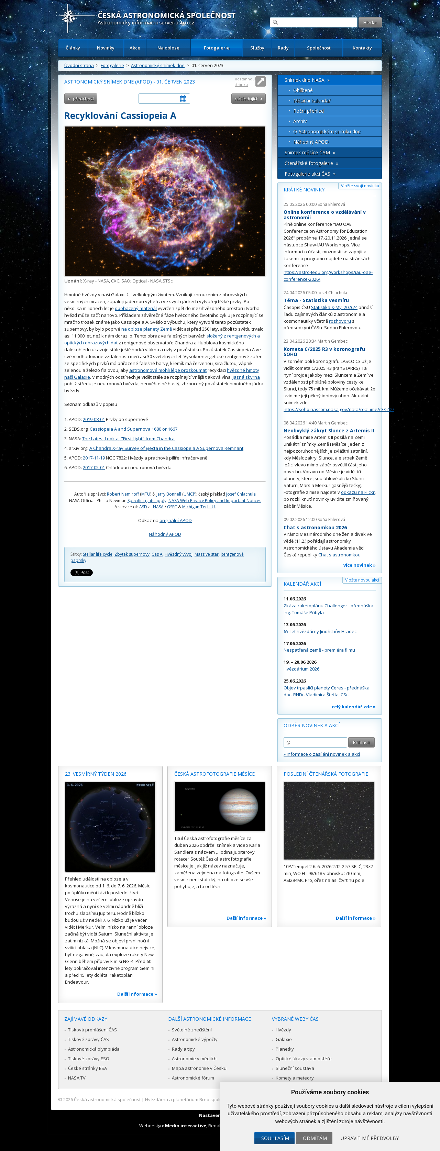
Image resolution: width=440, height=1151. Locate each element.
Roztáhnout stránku (245, 82)
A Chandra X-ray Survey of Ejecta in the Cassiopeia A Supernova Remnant (166, 448)
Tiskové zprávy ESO (88, 1058)
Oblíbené (303, 90)
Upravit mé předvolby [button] (370, 1138)
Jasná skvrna (246, 377)
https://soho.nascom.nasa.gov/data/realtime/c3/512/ (339, 409)
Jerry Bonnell (168, 494)
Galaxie (284, 1039)
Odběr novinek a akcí (312, 725)
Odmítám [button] (315, 1138)
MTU (145, 494)
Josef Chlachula (241, 494)
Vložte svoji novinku (360, 186)
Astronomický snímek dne (158, 65)
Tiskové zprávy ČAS (88, 1039)
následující (246, 99)
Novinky (105, 48)
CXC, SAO (120, 281)
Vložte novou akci (362, 580)
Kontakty (362, 48)
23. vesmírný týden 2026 (95, 774)
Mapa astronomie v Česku (199, 1068)
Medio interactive (185, 1125)
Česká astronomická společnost (107, 1099)
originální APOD (176, 520)
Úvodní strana (79, 65)
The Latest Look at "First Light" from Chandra (128, 438)
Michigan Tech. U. (199, 507)
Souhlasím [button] (275, 1138)
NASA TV (77, 1078)
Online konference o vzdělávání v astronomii (325, 215)
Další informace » (137, 994)
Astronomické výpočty (195, 1039)
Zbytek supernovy (132, 554)
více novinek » (359, 565)
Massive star (207, 554)
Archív (300, 121)
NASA (103, 281)
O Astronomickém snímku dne (327, 131)
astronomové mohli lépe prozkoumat (168, 370)
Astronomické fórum (193, 1078)
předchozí (83, 99)
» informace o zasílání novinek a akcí (322, 754)
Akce (135, 48)
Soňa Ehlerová (331, 204)
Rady (283, 48)
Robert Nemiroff (123, 494)
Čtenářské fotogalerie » (311, 163)
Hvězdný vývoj (178, 554)
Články (73, 48)
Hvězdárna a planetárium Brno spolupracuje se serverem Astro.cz (214, 1099)
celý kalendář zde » (354, 707)
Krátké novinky (304, 189)
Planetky (285, 1049)
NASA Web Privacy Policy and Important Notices (214, 500)
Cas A (157, 554)
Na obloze (168, 48)
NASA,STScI (162, 281)
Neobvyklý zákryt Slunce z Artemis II (329, 430)
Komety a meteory (295, 1078)
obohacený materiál (136, 308)
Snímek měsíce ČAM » (310, 152)
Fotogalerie (217, 48)
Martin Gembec (333, 341)
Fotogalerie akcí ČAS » (310, 173)
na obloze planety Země (146, 329)
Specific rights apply (147, 500)
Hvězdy (283, 1030)
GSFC (172, 507)
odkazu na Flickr (358, 492)
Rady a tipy (183, 1049)
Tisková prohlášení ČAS (92, 1030)
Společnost (319, 48)
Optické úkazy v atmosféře (304, 1058)
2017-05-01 (94, 467)
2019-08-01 (94, 419)
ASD (143, 507)
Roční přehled (308, 111)
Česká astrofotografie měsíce (214, 774)
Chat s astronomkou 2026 (315, 527)
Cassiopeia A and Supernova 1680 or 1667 (133, 429)
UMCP (189, 494)
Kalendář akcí (302, 583)
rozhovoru (340, 321)
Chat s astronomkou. (340, 555)
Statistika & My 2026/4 (334, 307)
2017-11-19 (94, 458)
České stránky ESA (87, 1068)
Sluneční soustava (295, 1068)
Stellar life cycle (97, 554)
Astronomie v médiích (194, 1058)
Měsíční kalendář (312, 100)
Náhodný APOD (165, 534)
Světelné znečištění (192, 1030)
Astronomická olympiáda (94, 1049)
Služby (257, 48)
